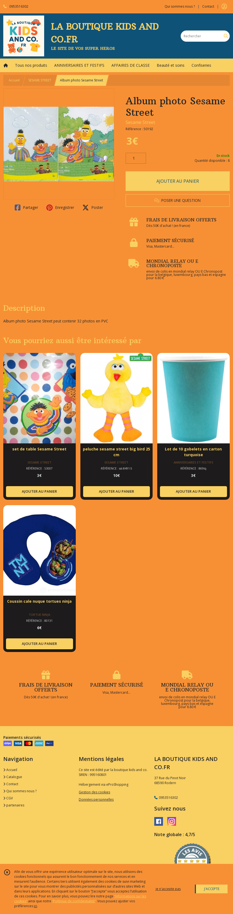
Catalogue (12, 777)
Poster (92, 207)
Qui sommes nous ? (20, 791)
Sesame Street (140, 122)
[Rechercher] (225, 36)
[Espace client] (224, 6)
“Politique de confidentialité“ (74, 901)
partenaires (13, 805)
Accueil (14, 80)
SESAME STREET (39, 80)
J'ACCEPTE (211, 888)
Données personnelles (96, 799)
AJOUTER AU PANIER (177, 181)
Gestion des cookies (94, 792)
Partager (26, 207)
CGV (8, 798)
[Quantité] (136, 158)
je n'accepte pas (168, 888)
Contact (208, 6)
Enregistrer (60, 207)
